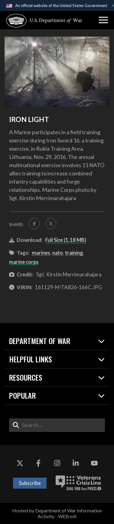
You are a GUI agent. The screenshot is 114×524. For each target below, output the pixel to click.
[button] (103, 20)
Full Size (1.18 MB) (65, 240)
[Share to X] (51, 223)
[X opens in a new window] (19, 463)
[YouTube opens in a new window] (94, 463)
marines (41, 252)
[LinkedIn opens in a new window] (75, 463)
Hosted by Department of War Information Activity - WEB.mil (57, 513)
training (74, 252)
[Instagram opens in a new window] (57, 463)
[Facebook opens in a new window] (38, 463)
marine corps (24, 262)
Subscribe (30, 483)
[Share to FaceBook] (34, 223)
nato (57, 252)
